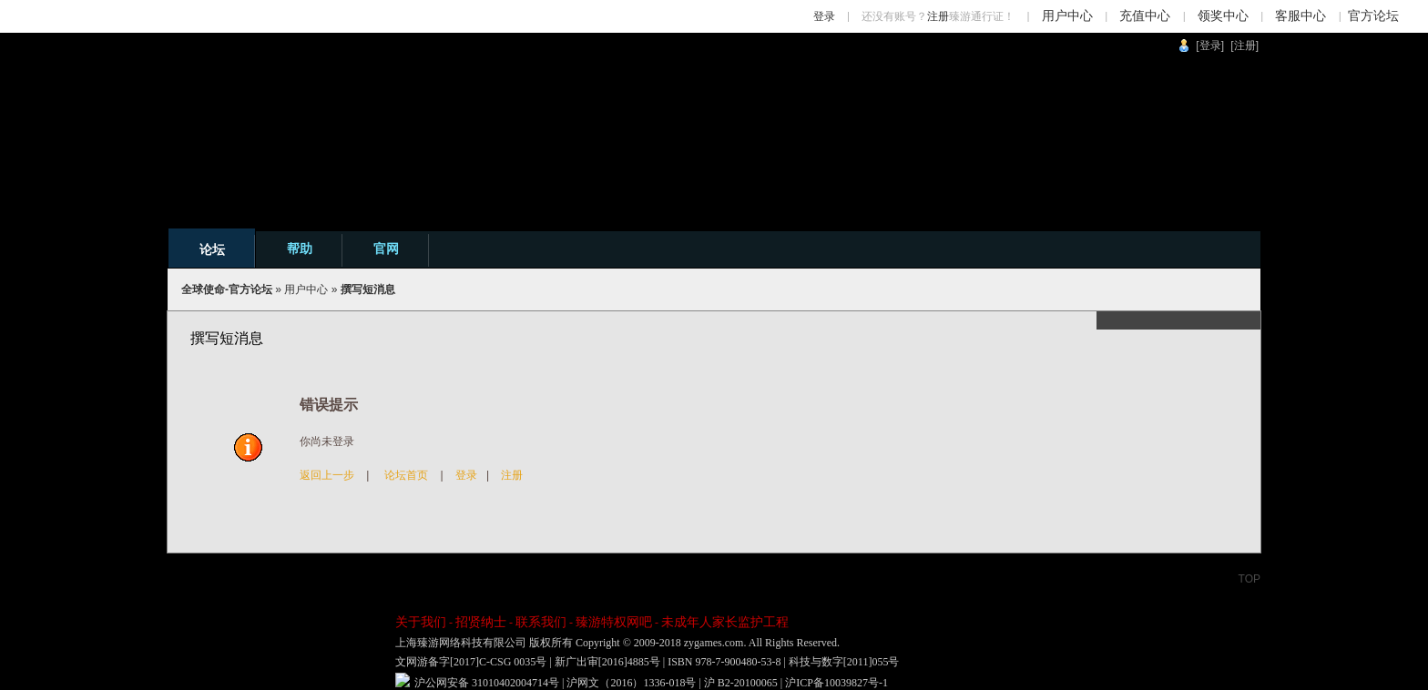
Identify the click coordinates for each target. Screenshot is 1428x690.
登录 (824, 16)
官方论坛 (1373, 16)
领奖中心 (1223, 16)
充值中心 (1144, 16)
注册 (938, 16)
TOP (1249, 579)
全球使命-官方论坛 (226, 289)
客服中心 (1300, 16)
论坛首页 (406, 475)
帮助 (299, 248)
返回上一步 (327, 475)
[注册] (1244, 45)
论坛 (212, 249)
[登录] (1210, 45)
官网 (386, 248)
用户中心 (1067, 16)
